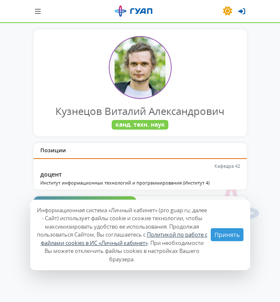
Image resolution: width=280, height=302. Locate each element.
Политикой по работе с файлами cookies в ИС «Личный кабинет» (124, 239)
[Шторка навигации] (38, 11)
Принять (227, 235)
